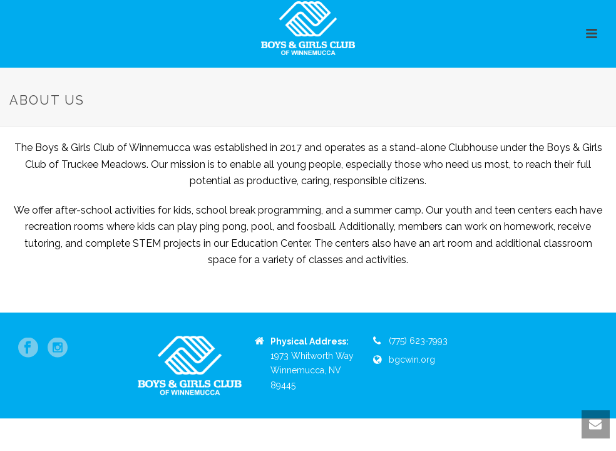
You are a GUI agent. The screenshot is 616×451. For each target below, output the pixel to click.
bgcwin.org (412, 360)
